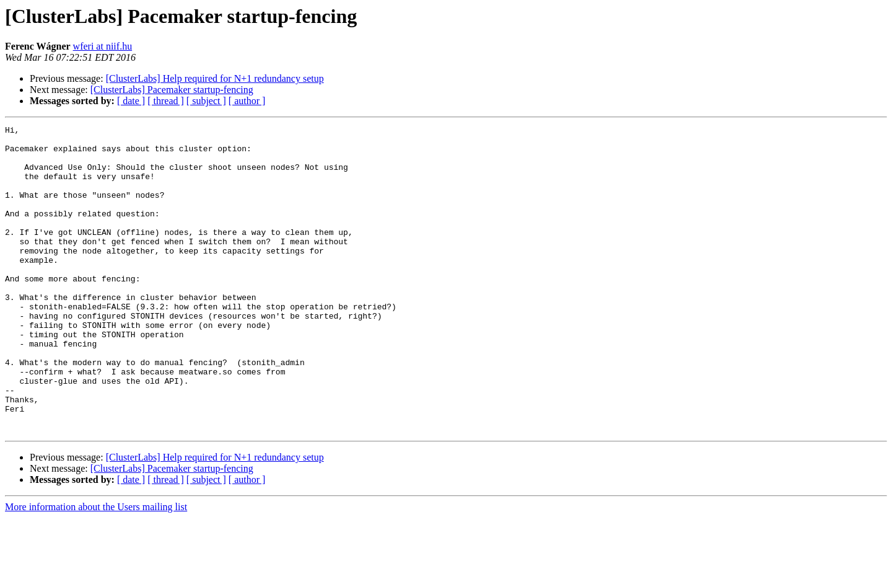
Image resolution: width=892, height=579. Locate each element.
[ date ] (131, 100)
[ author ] (247, 100)
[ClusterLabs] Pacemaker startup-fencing (171, 89)
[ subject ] (206, 100)
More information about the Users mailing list (96, 568)
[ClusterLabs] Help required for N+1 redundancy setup (215, 78)
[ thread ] (165, 100)
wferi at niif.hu (103, 46)
